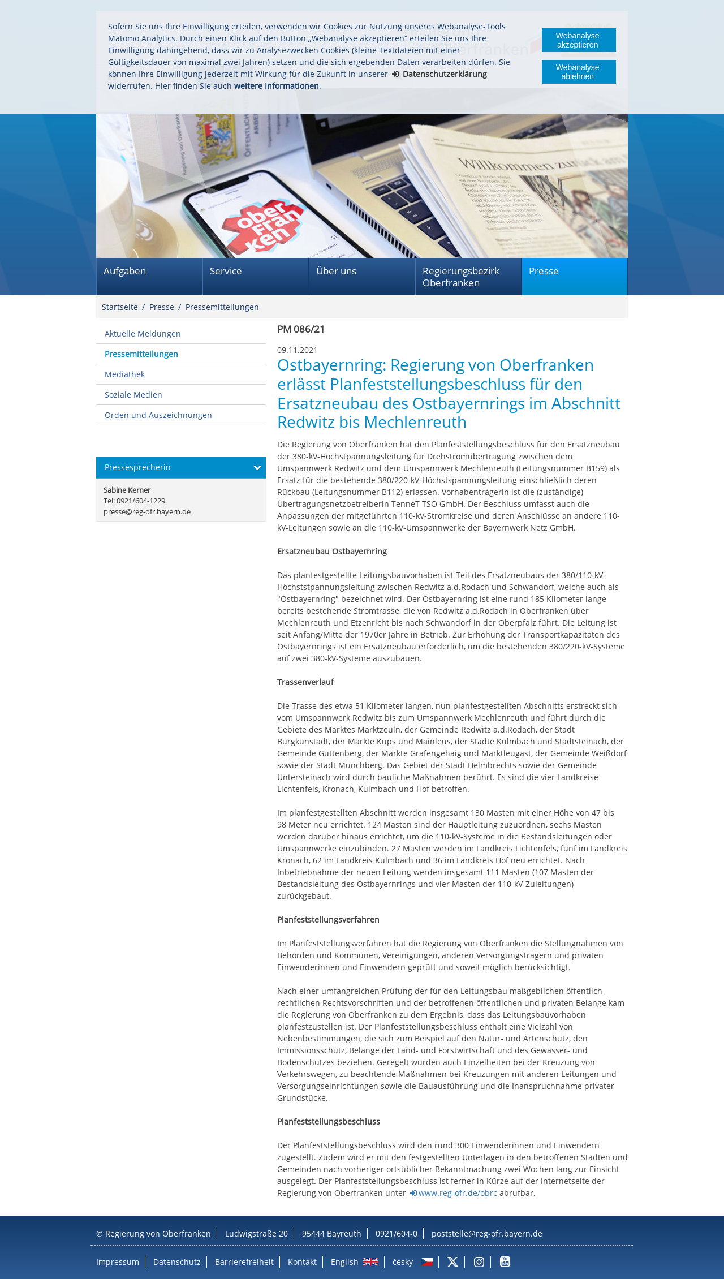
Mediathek (125, 374)
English (345, 1261)
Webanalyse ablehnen (578, 72)
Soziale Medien (133, 394)
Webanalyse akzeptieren (578, 40)
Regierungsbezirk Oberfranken (461, 276)
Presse (544, 270)
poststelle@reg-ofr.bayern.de (487, 1233)
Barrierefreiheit (244, 1261)
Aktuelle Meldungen (143, 333)
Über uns (336, 270)
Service (226, 270)
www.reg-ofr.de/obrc (458, 1192)
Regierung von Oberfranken (158, 1233)
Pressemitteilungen (222, 307)
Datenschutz (177, 1261)
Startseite (120, 307)
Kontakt (302, 1261)
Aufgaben (125, 270)
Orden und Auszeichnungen (158, 415)
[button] (181, 468)
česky (403, 1261)
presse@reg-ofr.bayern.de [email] (147, 511)
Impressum (117, 1261)
